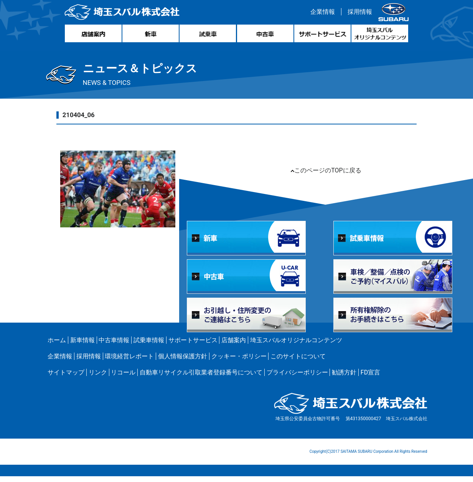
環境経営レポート (129, 362)
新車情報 (82, 345)
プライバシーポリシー (297, 378)
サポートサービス (193, 345)
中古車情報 (114, 345)
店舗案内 (233, 345)
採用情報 (358, 13)
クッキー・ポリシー (239, 362)
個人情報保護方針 (182, 362)
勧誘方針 (344, 378)
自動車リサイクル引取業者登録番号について (201, 378)
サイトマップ (66, 378)
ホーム (57, 345)
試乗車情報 (148, 345)
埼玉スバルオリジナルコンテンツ (296, 345)
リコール (123, 378)
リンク (98, 378)
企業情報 (321, 13)
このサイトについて (298, 362)
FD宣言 (370, 378)
